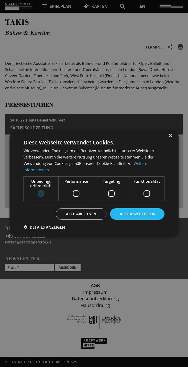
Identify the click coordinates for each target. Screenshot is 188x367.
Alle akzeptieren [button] (137, 213)
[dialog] (94, 183)
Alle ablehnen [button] (81, 213)
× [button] (170, 136)
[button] (44, 227)
